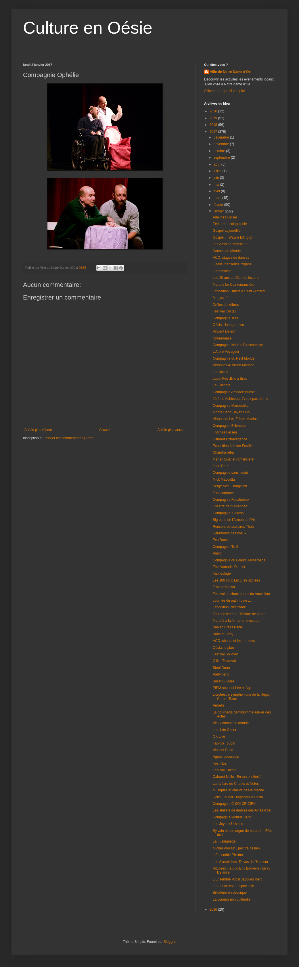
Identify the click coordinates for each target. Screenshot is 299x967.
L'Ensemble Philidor (228, 855)
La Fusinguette (224, 841)
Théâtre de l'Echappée (230, 506)
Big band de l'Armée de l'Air (234, 520)
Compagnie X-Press (228, 513)
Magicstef (220, 298)
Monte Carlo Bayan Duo (231, 412)
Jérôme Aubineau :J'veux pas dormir (241, 399)
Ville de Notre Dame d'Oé (230, 72)
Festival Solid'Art (225, 654)
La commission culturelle (231, 899)
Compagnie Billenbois (229, 426)
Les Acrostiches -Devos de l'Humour (240, 862)
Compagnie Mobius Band (232, 817)
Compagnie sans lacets (231, 473)
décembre (222, 137)
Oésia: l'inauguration (228, 325)
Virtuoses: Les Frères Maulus (235, 419)
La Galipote (221, 385)
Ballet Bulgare (223, 681)
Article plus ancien (171, 430)
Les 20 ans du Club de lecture (235, 278)
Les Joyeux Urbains (228, 824)
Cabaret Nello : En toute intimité (237, 777)
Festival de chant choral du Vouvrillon (241, 594)
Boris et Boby (223, 634)
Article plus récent (38, 430)
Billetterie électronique (230, 893)
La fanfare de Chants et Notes (236, 784)
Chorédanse (222, 338)
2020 (214, 111)
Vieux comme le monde (231, 723)
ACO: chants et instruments (234, 641)
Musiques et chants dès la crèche (238, 790)
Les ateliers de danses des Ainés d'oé (242, 810)
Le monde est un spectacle (233, 886)
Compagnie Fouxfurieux (231, 500)
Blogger (169, 942)
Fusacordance (224, 493)
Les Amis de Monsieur (230, 244)
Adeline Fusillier (225, 217)
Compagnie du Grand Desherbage (239, 560)
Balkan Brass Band (227, 627)
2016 (214, 909)
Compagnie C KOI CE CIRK (234, 804)
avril (217, 191)
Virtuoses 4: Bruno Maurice (233, 365)
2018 (214, 125)
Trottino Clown (224, 587)
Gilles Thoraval (224, 661)
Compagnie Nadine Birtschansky (238, 345)
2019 (214, 118)
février (219, 205)
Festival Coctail (224, 311)
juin (217, 178)
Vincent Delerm (224, 331)
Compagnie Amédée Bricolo (234, 392)
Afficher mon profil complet (224, 91)
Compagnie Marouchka (230, 406)
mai (217, 185)
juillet (218, 171)
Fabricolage (222, 573)
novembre (222, 144)
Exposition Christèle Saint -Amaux (239, 291)
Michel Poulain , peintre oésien (236, 848)
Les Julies (220, 372)
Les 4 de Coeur (224, 730)
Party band (221, 674)
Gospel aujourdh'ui (227, 231)
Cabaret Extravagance (230, 439)
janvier (219, 211)
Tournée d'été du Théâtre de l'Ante (239, 614)
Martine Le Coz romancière (233, 285)
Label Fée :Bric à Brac (230, 379)
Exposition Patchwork (229, 607)
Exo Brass (221, 540)
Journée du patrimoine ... (232, 600)
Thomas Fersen (225, 432)
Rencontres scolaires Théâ (233, 527)
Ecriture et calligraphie (230, 224)
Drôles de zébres (226, 305)
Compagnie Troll (225, 318)
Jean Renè (221, 466)
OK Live (219, 736)
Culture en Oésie (87, 27)
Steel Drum (221, 668)
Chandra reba (223, 452)
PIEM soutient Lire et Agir (232, 688)
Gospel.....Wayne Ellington (233, 237)
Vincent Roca (223, 750)
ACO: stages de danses (231, 258)
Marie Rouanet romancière (233, 459)
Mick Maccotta (224, 479)
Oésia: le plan (223, 648)
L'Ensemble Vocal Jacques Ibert (237, 879)
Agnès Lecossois (226, 757)
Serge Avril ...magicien (230, 486)
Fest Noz (220, 763)
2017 (214, 132)
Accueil (104, 430)
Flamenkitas (222, 271)
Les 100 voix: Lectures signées (236, 580)
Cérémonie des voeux (229, 533)
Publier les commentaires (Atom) (70, 438)
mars (218, 198)
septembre (222, 158)
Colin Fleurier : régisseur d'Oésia (238, 797)
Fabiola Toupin (224, 743)
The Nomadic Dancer (229, 567)
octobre (220, 151)
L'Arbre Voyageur (226, 352)
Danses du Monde (227, 251)
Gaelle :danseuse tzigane (232, 264)
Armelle (219, 705)
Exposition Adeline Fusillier (233, 446)
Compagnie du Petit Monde (233, 358)
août (217, 164)
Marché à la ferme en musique (236, 621)
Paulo (217, 553)
